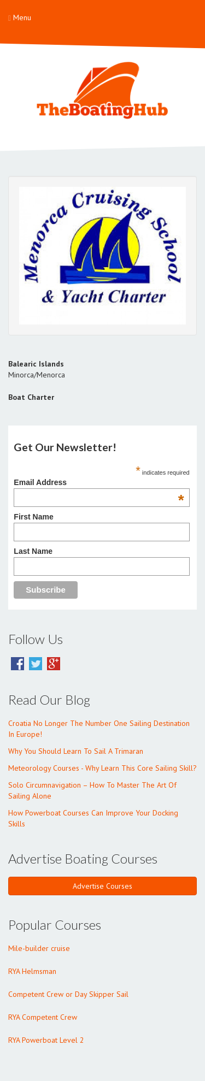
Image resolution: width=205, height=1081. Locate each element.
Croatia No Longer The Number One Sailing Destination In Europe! (99, 728)
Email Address (99, 482)
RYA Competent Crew (42, 1017)
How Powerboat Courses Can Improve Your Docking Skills (93, 818)
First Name (33, 516)
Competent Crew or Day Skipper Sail (68, 994)
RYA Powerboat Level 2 (46, 1040)
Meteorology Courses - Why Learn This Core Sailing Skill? (102, 768)
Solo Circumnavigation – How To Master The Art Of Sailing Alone (92, 790)
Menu (19, 17)
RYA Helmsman (32, 971)
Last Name (33, 551)
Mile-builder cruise (39, 948)
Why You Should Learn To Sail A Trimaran (75, 751)
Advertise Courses (102, 886)
